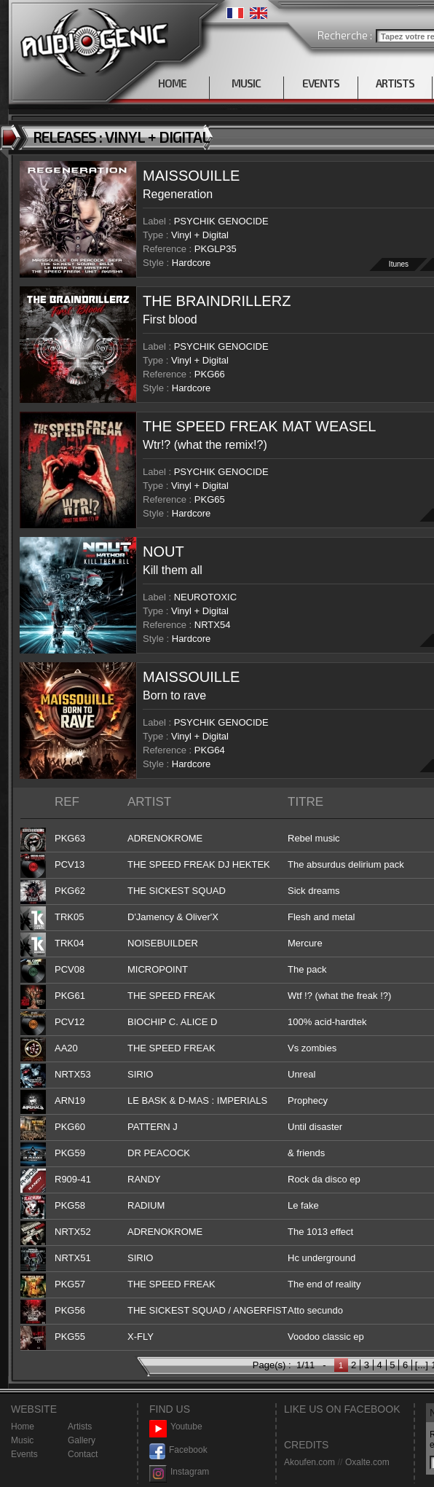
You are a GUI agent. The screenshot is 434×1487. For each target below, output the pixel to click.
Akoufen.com (309, 1462)
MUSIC (246, 83)
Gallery (81, 1440)
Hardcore (191, 262)
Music (22, 1440)
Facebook (178, 1450)
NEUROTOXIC (205, 597)
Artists (80, 1426)
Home (22, 1426)
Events (24, 1454)
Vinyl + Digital (200, 234)
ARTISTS (395, 83)
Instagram (179, 1472)
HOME (172, 83)
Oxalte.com (367, 1462)
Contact (83, 1454)
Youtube (175, 1427)
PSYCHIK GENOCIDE (221, 221)
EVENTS (320, 83)
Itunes (399, 264)
